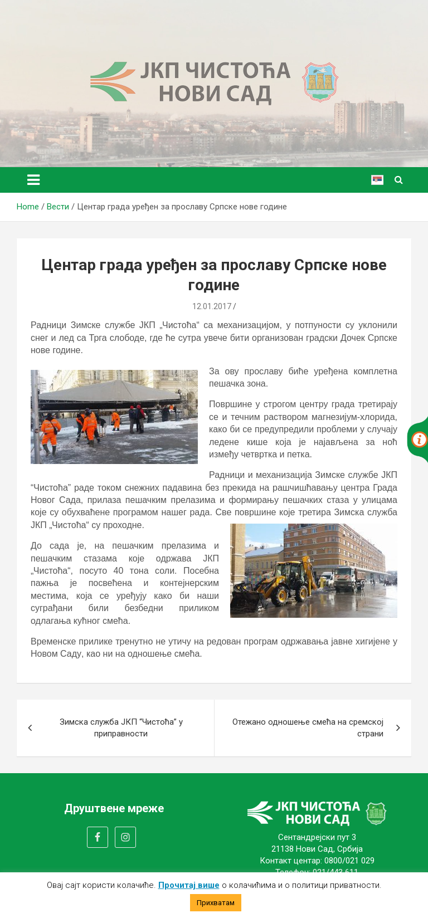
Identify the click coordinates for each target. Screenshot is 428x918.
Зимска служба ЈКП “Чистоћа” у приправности (121, 728)
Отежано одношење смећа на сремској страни (307, 728)
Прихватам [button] (216, 903)
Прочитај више (189, 885)
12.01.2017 (211, 306)
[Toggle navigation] (33, 180)
